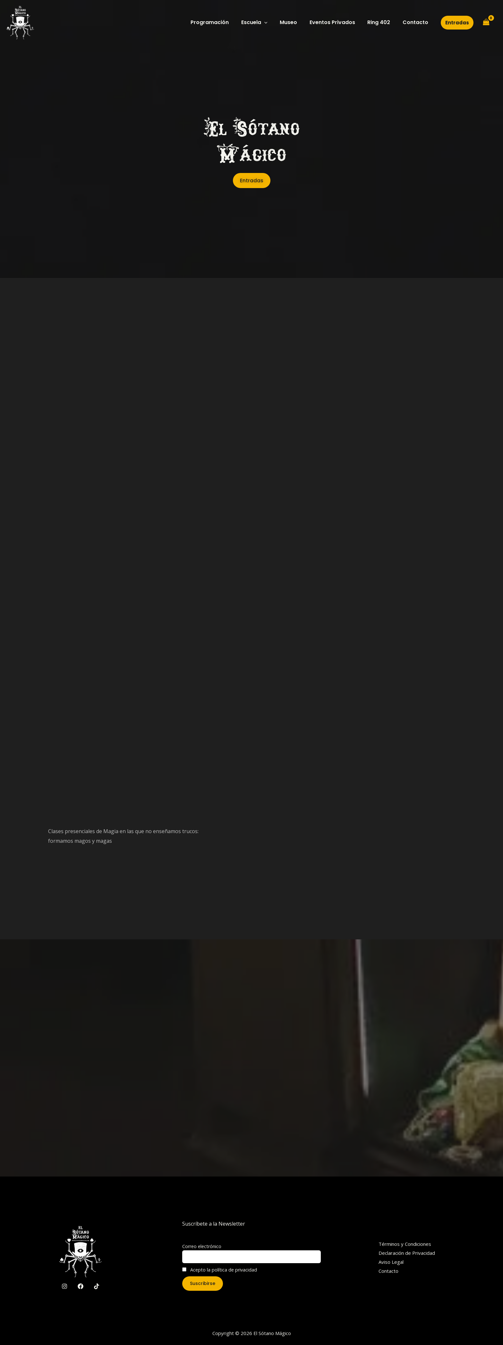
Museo (295, 22)
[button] (457, 23)
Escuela (264, 22)
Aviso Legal (391, 1262)
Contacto (416, 22)
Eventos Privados (337, 22)
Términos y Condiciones (405, 1244)
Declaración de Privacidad (407, 1253)
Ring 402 (382, 22)
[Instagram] (64, 1286)
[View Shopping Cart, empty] (486, 22)
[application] (274, 22)
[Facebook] (80, 1286)
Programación (221, 22)
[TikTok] (96, 1286)
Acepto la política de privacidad (219, 1270)
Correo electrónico (201, 1246)
